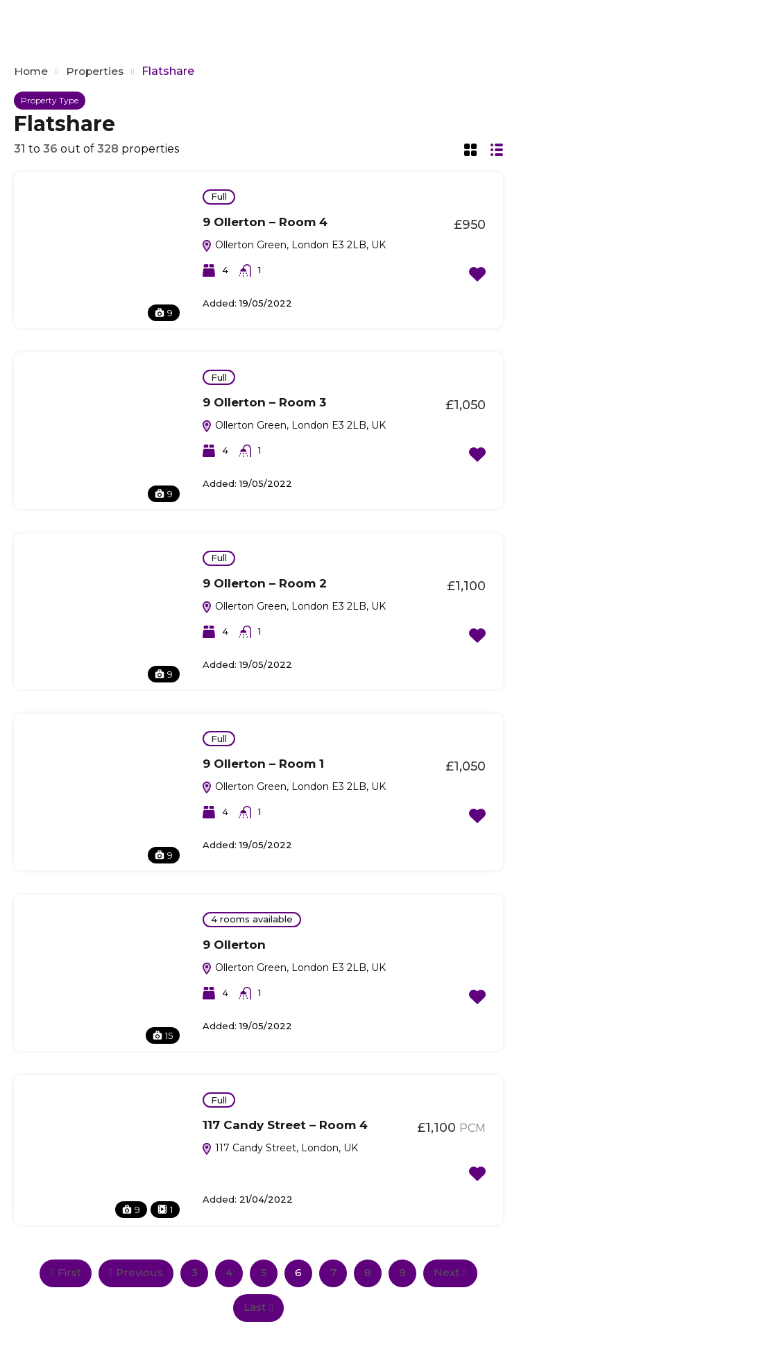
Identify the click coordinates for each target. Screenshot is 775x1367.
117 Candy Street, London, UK (279, 1148)
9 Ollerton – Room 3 (264, 402)
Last (258, 1307)
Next (450, 1272)
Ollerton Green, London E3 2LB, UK (293, 245)
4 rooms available (252, 919)
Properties (97, 71)
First (65, 1272)
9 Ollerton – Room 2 (265, 583)
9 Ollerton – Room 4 (265, 222)
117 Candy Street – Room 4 (285, 1125)
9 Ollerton (234, 945)
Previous (136, 1272)
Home (31, 71)
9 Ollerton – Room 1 (263, 764)
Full (219, 196)
